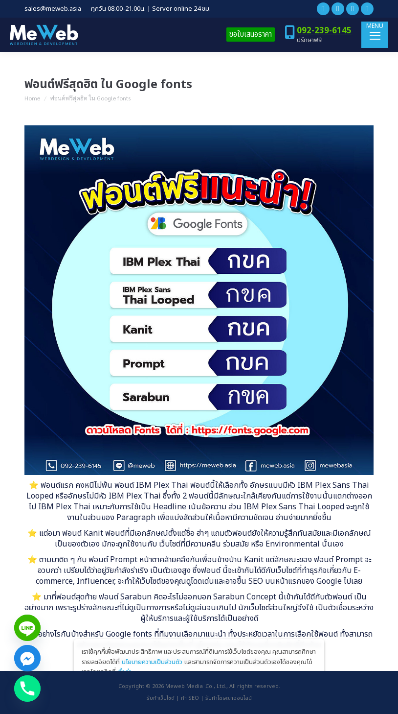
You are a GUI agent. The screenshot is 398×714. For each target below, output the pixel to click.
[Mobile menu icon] (374, 35)
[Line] (27, 628)
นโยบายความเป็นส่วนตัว (152, 662)
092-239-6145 (324, 30)
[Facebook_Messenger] (27, 658)
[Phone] (27, 688)
